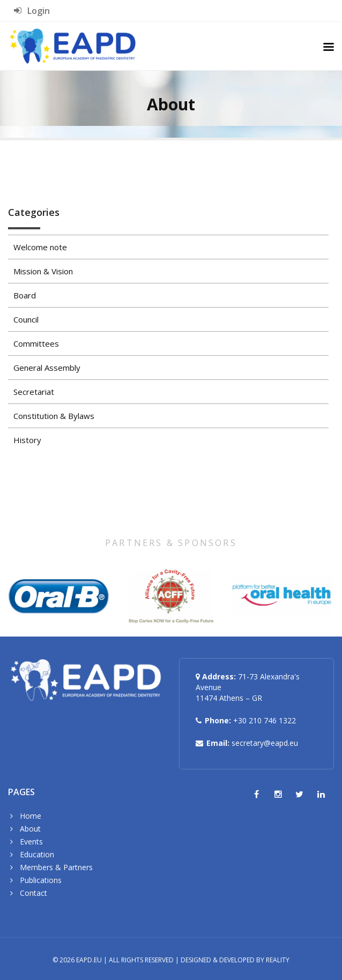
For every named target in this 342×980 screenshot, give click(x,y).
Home (30, 816)
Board (24, 295)
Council (26, 319)
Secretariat (33, 391)
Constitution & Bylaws (53, 415)
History (27, 440)
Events (31, 841)
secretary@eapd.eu (265, 743)
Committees (36, 343)
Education (37, 854)
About (30, 829)
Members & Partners (56, 867)
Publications (41, 880)
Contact (33, 893)
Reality (277, 959)
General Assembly (46, 367)
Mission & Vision (43, 271)
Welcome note (40, 247)
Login (32, 11)
